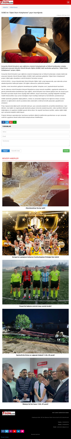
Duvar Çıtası (5, 437)
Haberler (5, 7)
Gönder (66, 151)
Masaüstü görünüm (35, 434)
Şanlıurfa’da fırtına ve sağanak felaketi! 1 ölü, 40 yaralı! (35, 355)
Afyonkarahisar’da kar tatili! (35, 208)
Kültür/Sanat (13, 7)
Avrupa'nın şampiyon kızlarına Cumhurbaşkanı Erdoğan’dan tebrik (35, 257)
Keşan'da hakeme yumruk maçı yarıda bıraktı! (35, 306)
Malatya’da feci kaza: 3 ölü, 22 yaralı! (35, 404)
